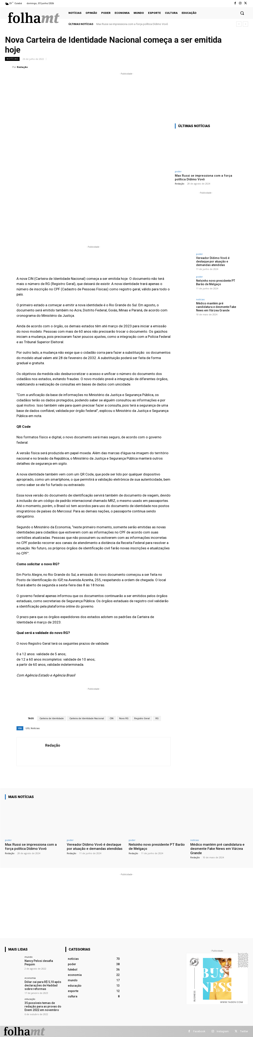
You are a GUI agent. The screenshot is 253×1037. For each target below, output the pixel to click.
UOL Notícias (33, 728)
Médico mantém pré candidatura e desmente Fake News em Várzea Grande (216, 307)
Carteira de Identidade (52, 718)
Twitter (244, 1031)
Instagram (223, 1031)
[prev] (238, 24)
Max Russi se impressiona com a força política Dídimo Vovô (132, 24)
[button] (242, 13)
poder (178, 171)
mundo (29, 957)
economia (30, 978)
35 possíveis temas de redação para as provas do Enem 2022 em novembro (43, 1006)
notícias (12, 59)
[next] (245, 24)
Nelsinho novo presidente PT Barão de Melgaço (215, 282)
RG (157, 718)
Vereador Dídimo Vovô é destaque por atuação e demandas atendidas (212, 261)
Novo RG (123, 718)
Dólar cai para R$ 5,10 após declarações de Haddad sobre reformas (43, 985)
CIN (111, 718)
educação (30, 999)
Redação (22, 67)
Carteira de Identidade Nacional (86, 718)
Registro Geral (142, 718)
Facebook (199, 1031)
